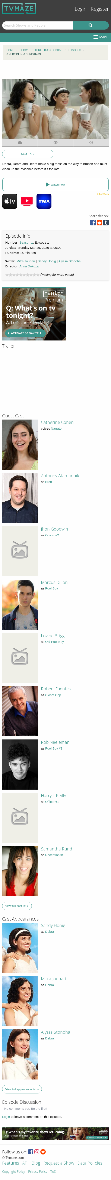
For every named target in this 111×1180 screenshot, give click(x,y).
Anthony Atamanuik (60, 475)
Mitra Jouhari (25, 261)
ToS (53, 1172)
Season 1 (26, 242)
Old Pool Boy (54, 641)
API (25, 1163)
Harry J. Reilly (53, 795)
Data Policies (89, 1163)
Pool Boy (51, 588)
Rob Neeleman (55, 742)
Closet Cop (53, 695)
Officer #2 (52, 535)
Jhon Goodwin (54, 529)
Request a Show (58, 1163)
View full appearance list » (22, 1089)
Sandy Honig (47, 261)
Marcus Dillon (54, 582)
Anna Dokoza (29, 266)
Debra (49, 931)
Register (100, 9)
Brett (48, 482)
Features (10, 1163)
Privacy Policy (37, 1172)
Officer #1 (52, 802)
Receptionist (54, 855)
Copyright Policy (13, 1172)
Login (81, 9)
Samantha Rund (56, 849)
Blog (36, 1163)
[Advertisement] (34, 313)
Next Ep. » (27, 154)
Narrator (57, 428)
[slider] (22, 275)
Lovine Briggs (53, 636)
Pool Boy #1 (54, 748)
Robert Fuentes (56, 689)
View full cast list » (17, 905)
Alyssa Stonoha (69, 261)
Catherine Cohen (57, 422)
